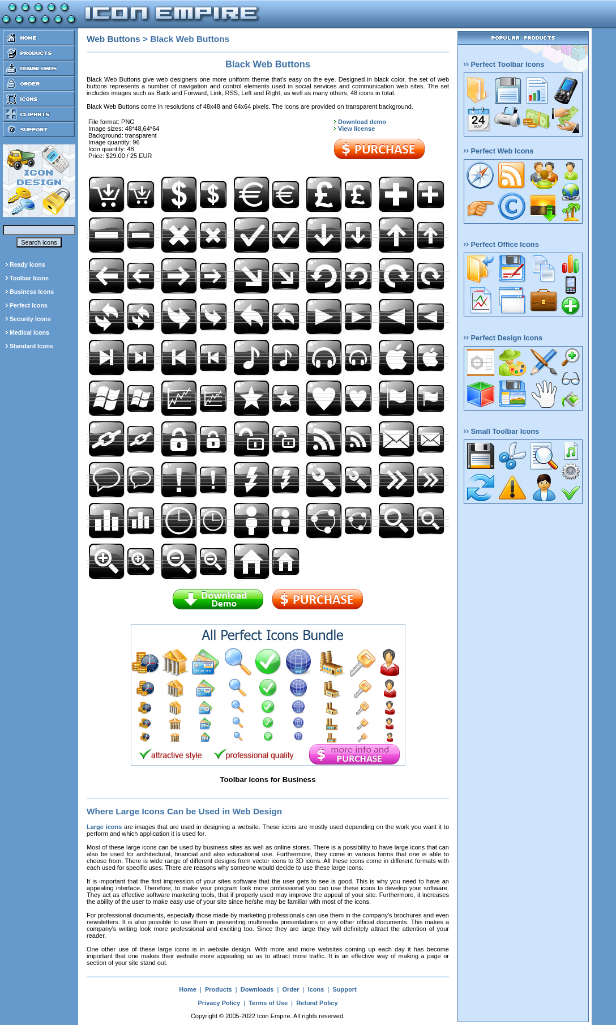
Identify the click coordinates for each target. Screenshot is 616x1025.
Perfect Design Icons (503, 338)
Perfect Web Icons (498, 151)
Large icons (104, 826)
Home (187, 989)
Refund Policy (316, 1003)
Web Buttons (113, 39)
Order (291, 989)
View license (356, 128)
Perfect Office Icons (501, 244)
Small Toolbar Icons (501, 431)
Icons (316, 989)
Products (218, 989)
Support (344, 989)
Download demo (362, 121)
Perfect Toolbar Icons (504, 64)
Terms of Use (268, 1003)
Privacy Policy (219, 1003)
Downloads (257, 989)
